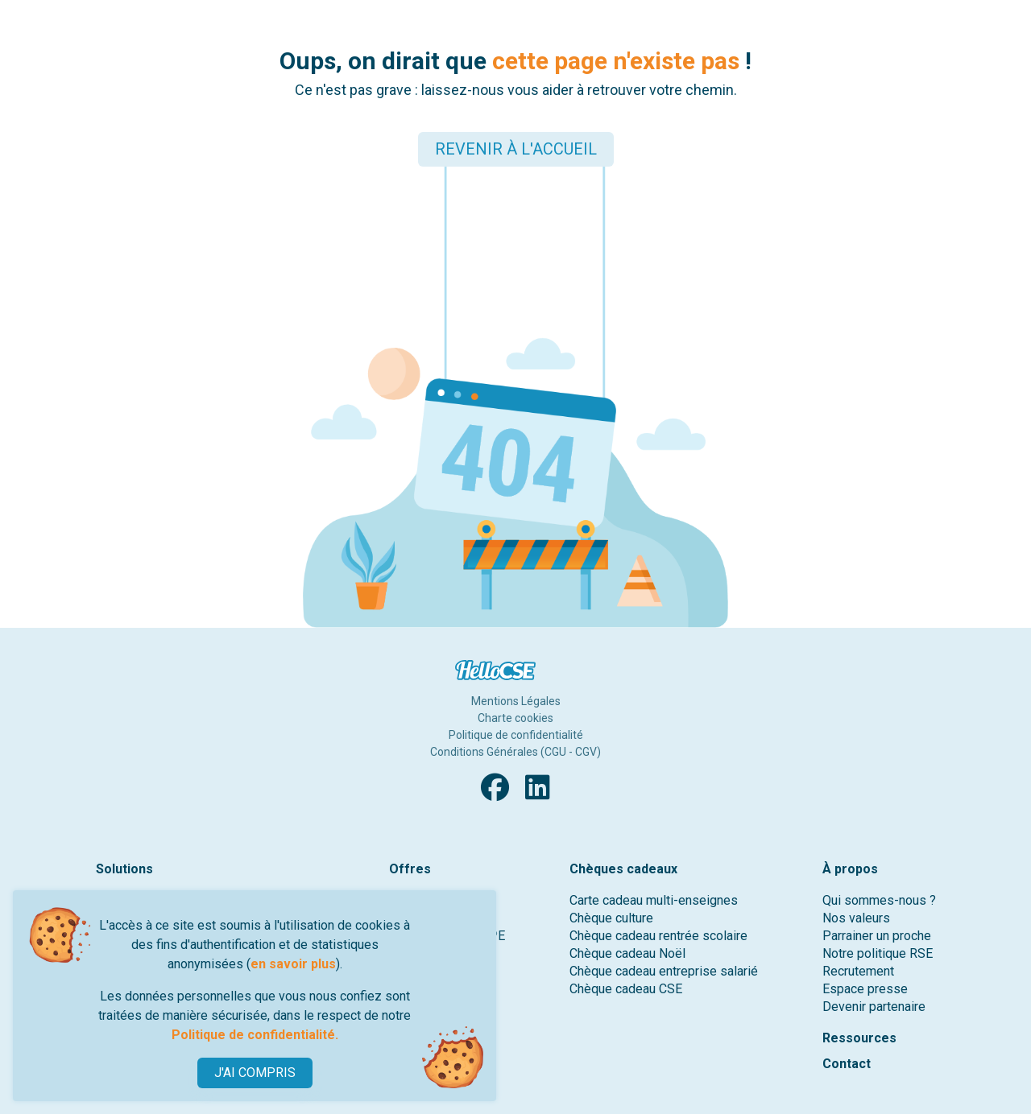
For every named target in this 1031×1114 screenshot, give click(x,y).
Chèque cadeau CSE (625, 988)
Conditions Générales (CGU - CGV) (515, 751)
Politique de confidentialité (516, 734)
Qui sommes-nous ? (879, 900)
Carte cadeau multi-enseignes (653, 900)
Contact (846, 1063)
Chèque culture (611, 918)
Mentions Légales (516, 701)
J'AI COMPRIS (255, 1072)
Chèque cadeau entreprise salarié (663, 971)
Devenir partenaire (873, 1006)
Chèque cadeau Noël (627, 953)
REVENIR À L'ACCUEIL (516, 149)
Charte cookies (515, 718)
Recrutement (858, 971)
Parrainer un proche (876, 935)
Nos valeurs (856, 918)
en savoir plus (293, 964)
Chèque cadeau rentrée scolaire (658, 935)
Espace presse (865, 988)
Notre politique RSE (877, 953)
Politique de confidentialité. (255, 1034)
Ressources (859, 1038)
